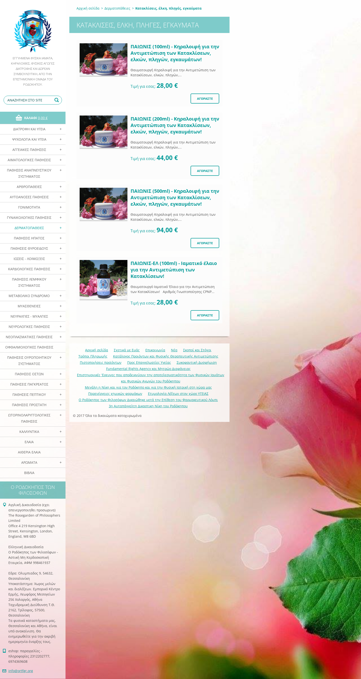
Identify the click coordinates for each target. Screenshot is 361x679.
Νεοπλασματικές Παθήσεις (29, 337)
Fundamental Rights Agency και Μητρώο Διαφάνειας (148, 368)
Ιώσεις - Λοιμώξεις (29, 258)
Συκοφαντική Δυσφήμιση (197, 362)
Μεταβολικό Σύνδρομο (29, 295)
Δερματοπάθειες (29, 228)
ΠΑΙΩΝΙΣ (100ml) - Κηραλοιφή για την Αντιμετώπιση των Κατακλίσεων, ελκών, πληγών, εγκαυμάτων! (175, 53)
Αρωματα (29, 462)
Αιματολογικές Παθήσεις (29, 160)
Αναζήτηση (57, 100)
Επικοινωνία (155, 350)
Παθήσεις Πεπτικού (29, 394)
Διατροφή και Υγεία (29, 129)
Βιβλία (29, 472)
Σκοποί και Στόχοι (197, 350)
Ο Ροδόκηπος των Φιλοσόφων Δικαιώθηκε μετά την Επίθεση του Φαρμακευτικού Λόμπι (148, 399)
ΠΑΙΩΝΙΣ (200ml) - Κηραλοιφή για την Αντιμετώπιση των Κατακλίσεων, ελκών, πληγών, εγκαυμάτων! (175, 125)
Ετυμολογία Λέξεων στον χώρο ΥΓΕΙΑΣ (178, 393)
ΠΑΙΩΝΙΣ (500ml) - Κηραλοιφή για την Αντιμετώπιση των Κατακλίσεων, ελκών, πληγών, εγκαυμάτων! (175, 197)
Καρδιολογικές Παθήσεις (29, 269)
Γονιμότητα (29, 207)
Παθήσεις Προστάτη (29, 405)
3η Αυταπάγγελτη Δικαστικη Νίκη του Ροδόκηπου (148, 406)
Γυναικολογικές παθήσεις (29, 217)
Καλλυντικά (29, 431)
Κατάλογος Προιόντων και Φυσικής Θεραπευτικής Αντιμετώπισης (165, 356)
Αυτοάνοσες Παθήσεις (29, 197)
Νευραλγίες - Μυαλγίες (29, 316)
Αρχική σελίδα (88, 8)
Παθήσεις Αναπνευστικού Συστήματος (29, 173)
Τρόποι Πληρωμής (92, 356)
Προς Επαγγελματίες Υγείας (149, 362)
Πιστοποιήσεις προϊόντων (100, 362)
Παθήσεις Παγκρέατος (29, 384)
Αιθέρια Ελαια (29, 452)
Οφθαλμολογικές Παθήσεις (29, 347)
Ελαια (29, 442)
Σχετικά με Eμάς (127, 350)
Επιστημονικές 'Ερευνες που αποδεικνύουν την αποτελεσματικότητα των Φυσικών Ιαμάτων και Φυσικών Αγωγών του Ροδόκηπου (150, 378)
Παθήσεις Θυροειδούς (29, 248)
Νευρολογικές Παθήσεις (29, 326)
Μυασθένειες (29, 306)
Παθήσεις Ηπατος (29, 238)
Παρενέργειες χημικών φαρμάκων (115, 393)
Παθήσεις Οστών (29, 374)
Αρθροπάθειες (29, 186)
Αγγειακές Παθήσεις (29, 149)
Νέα (174, 350)
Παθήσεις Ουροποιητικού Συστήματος (29, 360)
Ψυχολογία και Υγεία (29, 139)
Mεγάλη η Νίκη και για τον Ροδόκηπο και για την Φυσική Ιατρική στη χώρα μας (148, 387)
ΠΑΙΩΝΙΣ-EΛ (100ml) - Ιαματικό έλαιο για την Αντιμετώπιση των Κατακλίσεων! (174, 269)
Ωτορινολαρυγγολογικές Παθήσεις (29, 418)
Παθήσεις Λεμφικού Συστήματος (29, 282)
